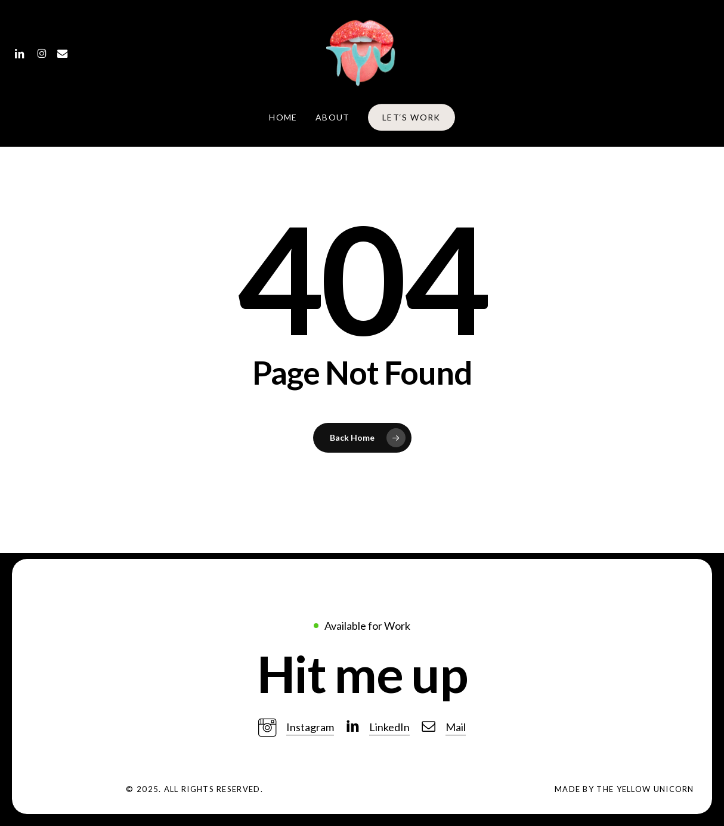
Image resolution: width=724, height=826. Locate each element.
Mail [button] (455, 727)
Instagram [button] (310, 727)
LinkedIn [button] (389, 727)
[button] (362, 673)
